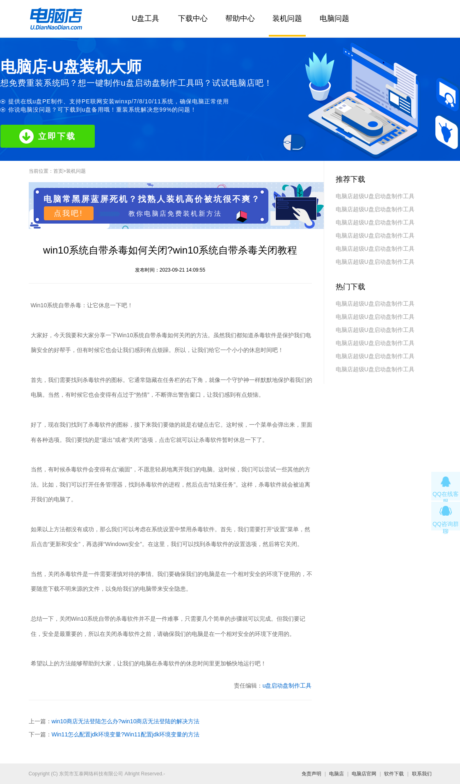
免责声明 (311, 774)
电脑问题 (334, 18)
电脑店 (336, 774)
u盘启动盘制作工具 (287, 685)
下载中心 (193, 18)
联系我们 (422, 774)
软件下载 (394, 774)
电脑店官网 (364, 774)
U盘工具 (145, 18)
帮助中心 (240, 18)
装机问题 (287, 18)
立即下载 (47, 136)
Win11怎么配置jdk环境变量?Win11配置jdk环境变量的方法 (126, 734)
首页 (58, 171)
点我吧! (68, 213)
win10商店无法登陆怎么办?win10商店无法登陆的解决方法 (126, 721)
